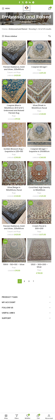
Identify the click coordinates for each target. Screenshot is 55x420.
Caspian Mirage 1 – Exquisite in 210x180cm (39, 150)
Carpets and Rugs (14, 72)
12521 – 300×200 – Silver (39, 265)
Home (4, 29)
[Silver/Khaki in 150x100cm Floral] (39, 91)
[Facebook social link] (19, 2)
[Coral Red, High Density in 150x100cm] (39, 173)
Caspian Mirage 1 (39, 67)
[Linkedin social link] (30, 2)
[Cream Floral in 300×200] (39, 212)
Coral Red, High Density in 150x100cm (39, 188)
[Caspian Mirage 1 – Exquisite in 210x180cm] (39, 134)
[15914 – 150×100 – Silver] (14, 250)
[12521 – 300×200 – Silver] (39, 250)
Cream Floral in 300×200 (39, 227)
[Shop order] (49, 36)
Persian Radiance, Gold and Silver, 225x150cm (14, 68)
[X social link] (23, 2)
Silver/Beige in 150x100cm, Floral (14, 188)
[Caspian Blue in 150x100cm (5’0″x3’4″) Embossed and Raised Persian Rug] (14, 91)
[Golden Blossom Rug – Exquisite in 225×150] (14, 134)
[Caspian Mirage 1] (39, 52)
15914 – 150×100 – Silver (14, 264)
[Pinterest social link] (26, 2)
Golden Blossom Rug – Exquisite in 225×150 (14, 150)
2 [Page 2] (24, 281)
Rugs (39, 70)
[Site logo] (27, 8)
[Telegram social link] (33, 2)
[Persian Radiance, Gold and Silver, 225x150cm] (14, 52)
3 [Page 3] (28, 281)
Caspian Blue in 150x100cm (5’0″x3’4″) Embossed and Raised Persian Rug (14, 109)
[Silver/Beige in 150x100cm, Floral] (14, 173)
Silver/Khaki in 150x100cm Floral (39, 106)
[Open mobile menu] (6, 8)
